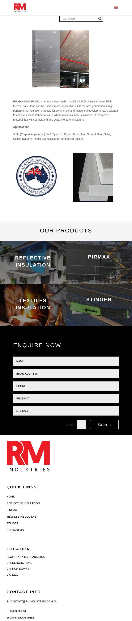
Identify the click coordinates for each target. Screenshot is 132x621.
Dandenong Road (19, 562)
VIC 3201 (12, 574)
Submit (104, 424)
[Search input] (79, 18)
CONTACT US (15, 530)
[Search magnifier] (100, 18)
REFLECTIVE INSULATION (23, 503)
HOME (11, 496)
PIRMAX (12, 509)
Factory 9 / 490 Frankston (26, 556)
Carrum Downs (18, 568)
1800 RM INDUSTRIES (20, 617)
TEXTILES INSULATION (21, 516)
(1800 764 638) (19, 610)
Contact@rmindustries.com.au (33, 601)
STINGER (13, 523)
